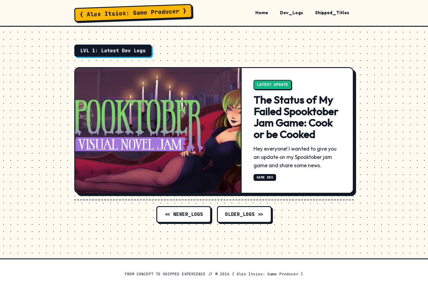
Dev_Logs (291, 12)
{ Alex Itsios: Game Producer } (133, 13)
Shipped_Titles (332, 12)
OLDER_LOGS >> (244, 214)
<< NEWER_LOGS (183, 214)
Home (261, 12)
